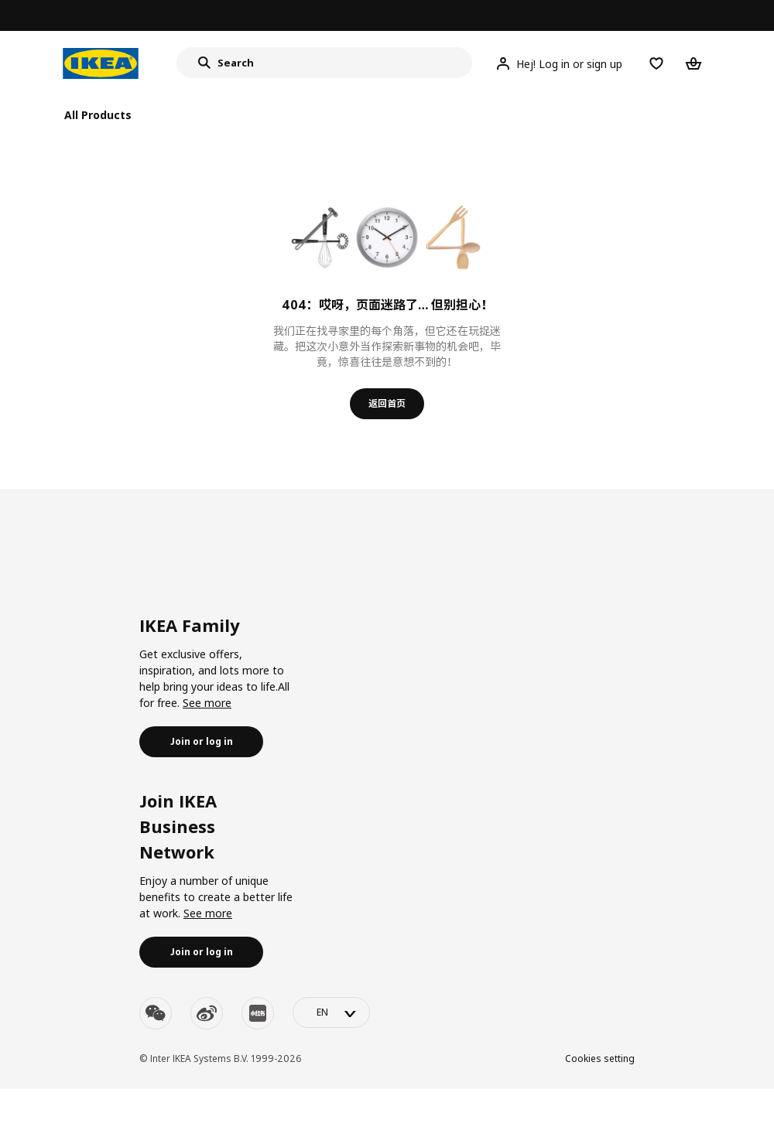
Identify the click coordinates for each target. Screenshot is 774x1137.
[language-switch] (331, 1012)
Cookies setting (600, 1058)
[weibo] (206, 1013)
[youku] (257, 1013)
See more (207, 702)
